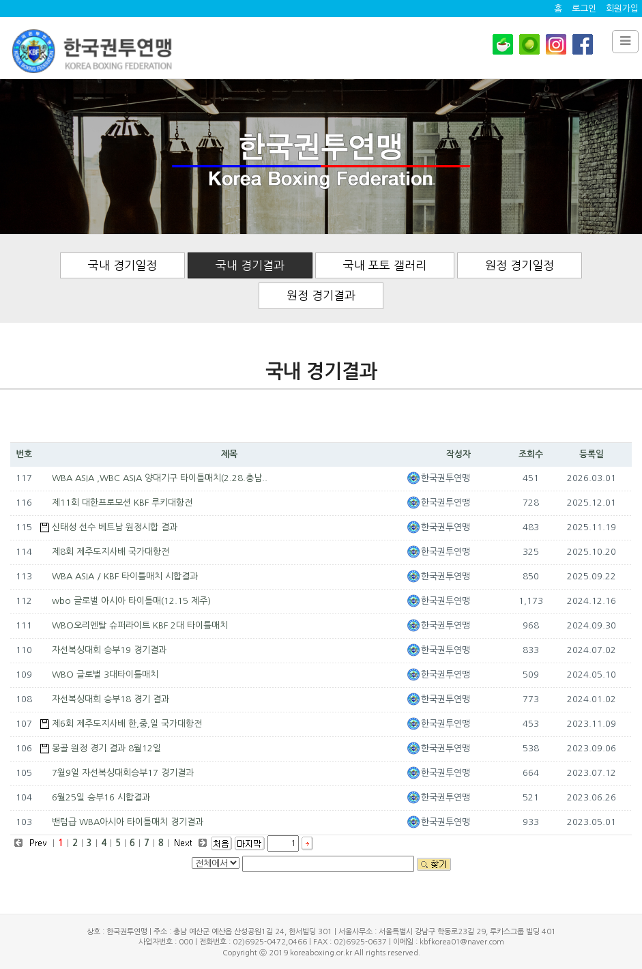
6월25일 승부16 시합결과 (101, 797)
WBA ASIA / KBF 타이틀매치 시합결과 (125, 576)
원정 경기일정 (519, 265)
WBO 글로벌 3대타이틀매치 (105, 674)
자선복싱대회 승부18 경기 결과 (110, 699)
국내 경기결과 (250, 265)
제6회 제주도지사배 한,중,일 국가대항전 (127, 723)
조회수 (531, 454)
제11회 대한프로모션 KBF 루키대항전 (122, 502)
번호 (24, 454)
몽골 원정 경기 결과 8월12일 (106, 748)
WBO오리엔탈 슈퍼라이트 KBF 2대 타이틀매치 (140, 625)
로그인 (584, 8)
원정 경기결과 (321, 295)
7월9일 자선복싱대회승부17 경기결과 (123, 772)
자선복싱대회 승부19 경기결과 (109, 650)
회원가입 (622, 8)
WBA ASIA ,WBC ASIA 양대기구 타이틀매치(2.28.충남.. (159, 478)
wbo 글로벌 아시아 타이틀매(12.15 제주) (131, 600)
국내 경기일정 (122, 265)
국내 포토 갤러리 (384, 265)
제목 (229, 454)
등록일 (591, 454)
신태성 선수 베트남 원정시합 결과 (114, 527)
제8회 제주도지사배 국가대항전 (110, 551)
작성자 (458, 454)
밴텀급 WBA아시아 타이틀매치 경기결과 (127, 822)
